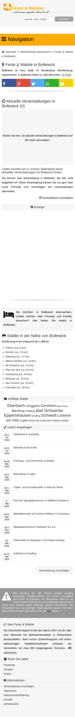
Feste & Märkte (30, 8)
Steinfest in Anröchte (25, 447)
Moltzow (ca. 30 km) (17, 378)
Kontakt (8, 699)
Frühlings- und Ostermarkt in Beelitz (33, 460)
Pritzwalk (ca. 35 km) (17, 387)
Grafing (36, 415)
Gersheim (49, 406)
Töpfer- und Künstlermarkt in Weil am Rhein (38, 487)
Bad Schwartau (49, 410)
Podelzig (30, 411)
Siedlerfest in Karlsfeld (26, 434)
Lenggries (32, 406)
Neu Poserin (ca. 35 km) (19, 383)
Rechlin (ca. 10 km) (17, 352)
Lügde (24, 420)
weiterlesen (10, 652)
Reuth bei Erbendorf (39, 420)
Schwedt (48, 415)
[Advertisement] (37, 259)
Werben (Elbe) (60, 420)
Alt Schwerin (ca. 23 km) (19, 365)
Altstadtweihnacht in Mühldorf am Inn (34, 526)
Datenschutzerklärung (16, 695)
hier (49, 611)
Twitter (7, 673)
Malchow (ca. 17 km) (17, 356)
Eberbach (16, 405)
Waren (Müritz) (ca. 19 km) (21, 361)
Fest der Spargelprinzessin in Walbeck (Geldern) (41, 500)
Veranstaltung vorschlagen (56, 197)
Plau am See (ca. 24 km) (20, 369)
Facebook (9, 665)
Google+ (8, 669)
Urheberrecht (11, 703)
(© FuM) (66, 74)
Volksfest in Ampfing (24, 553)
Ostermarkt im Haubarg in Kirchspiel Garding (39, 540)
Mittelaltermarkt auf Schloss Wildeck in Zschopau (41, 513)
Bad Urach (62, 406)
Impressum (10, 690)
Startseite (10, 51)
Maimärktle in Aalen (24, 474)
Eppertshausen (17, 415)
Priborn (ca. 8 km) (16, 347)
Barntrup (18, 411)
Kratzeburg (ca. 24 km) (19, 374)
